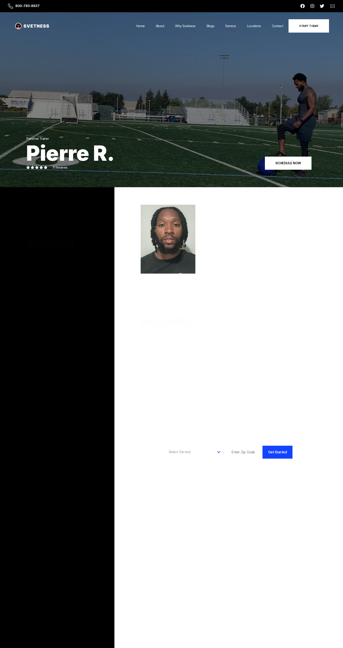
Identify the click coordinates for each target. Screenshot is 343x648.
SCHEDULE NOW (288, 163)
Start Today (308, 26)
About (160, 26)
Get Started (277, 452)
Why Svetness (185, 26)
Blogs (210, 26)
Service (230, 26)
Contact (277, 26)
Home (140, 26)
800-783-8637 (27, 6)
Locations (254, 26)
